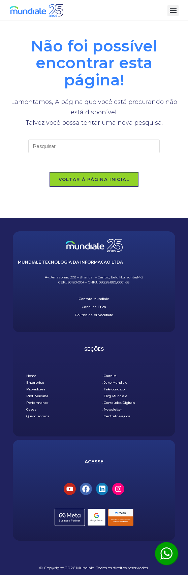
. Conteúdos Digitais (118, 402)
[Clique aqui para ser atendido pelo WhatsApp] (166, 553)
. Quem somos (37, 416)
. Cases (30, 409)
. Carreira (109, 376)
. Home (30, 376)
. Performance (37, 402)
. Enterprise (34, 382)
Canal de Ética (94, 307)
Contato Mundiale (94, 299)
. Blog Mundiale (114, 396)
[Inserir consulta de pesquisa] (94, 146)
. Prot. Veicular (36, 396)
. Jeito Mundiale (114, 382)
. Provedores (35, 389)
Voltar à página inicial (94, 180)
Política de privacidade (94, 315)
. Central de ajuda (116, 416)
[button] (173, 10)
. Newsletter (112, 409)
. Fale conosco (113, 389)
